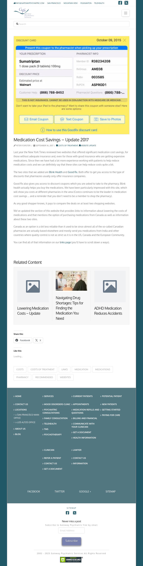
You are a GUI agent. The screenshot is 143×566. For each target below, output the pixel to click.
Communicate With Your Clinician (83, 425)
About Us (19, 428)
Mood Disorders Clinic (56, 404)
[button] (125, 13)
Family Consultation (55, 418)
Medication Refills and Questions (85, 411)
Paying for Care (110, 415)
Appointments (80, 404)
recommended (44, 377)
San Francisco (54, 3)
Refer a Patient (52, 458)
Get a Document (81, 432)
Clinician (48, 450)
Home (17, 396)
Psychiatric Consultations (51, 411)
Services (48, 396)
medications (102, 369)
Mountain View (71, 3)
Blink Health (55, 172)
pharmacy (22, 377)
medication (81, 369)
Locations (20, 409)
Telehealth (50, 423)
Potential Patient (111, 396)
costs (20, 369)
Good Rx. (73, 172)
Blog (17, 434)
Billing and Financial (84, 418)
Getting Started (110, 409)
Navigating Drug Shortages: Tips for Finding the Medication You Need (69, 308)
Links (64, 369)
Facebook (33, 491)
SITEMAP (111, 491)
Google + (85, 491)
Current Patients (82, 396)
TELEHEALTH (99, 3)
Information (80, 463)
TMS (45, 429)
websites (65, 377)
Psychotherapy (52, 434)
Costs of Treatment (67, 145)
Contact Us (21, 404)
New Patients (108, 404)
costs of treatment (42, 369)
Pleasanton (85, 3)
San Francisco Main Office (26, 416)
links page (65, 242)
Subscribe (71, 541)
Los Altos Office (25, 422)
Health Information (84, 437)
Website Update (87, 145)
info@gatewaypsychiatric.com (29, 3)
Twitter (60, 491)
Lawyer (77, 450)
